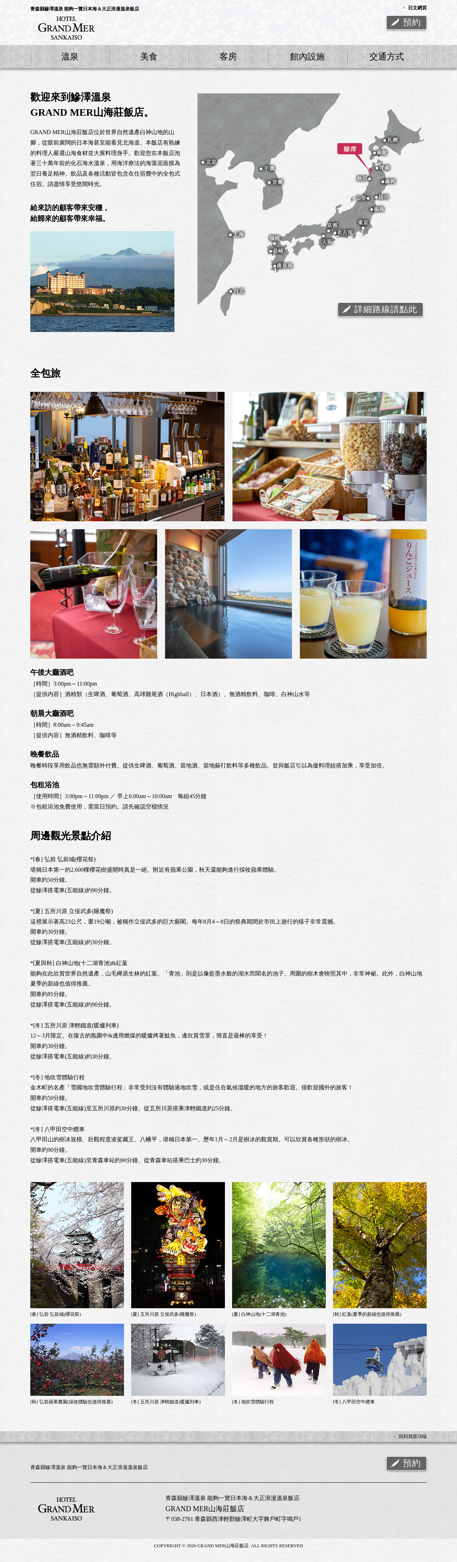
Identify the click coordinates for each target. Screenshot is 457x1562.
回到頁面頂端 (413, 1436)
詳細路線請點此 (385, 309)
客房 (228, 56)
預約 (412, 22)
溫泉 (70, 56)
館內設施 (307, 56)
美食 (148, 56)
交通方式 (386, 56)
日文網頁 (417, 7)
